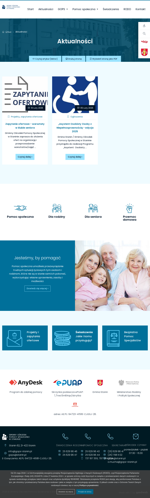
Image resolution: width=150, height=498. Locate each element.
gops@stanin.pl (17, 455)
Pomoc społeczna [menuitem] (84, 9)
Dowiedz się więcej (24, 288)
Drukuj (74, 58)
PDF (103, 58)
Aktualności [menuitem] (45, 9)
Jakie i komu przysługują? (75, 336)
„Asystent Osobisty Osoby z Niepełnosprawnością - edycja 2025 (75, 127)
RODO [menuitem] (127, 9)
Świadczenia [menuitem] (111, 9)
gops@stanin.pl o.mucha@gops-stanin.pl (122, 460)
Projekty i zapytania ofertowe (33, 336)
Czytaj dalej (24, 156)
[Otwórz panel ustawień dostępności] (144, 26)
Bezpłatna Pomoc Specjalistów (132, 336)
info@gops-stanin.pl (20, 451)
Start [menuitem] (30, 9)
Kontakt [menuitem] (140, 9)
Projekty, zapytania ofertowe (25, 116)
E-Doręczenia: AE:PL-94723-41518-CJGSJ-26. (27, 458)
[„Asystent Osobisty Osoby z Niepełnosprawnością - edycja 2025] (75, 94)
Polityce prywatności (88, 485)
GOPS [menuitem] (61, 9)
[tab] (20, 210)
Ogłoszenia (75, 116)
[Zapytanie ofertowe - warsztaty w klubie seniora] (25, 94)
